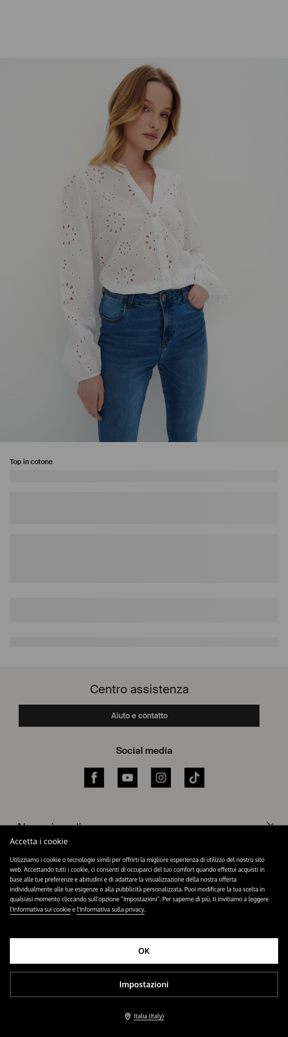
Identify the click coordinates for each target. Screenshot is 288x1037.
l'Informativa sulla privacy (110, 909)
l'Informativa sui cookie (40, 909)
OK (144, 951)
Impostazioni (144, 984)
